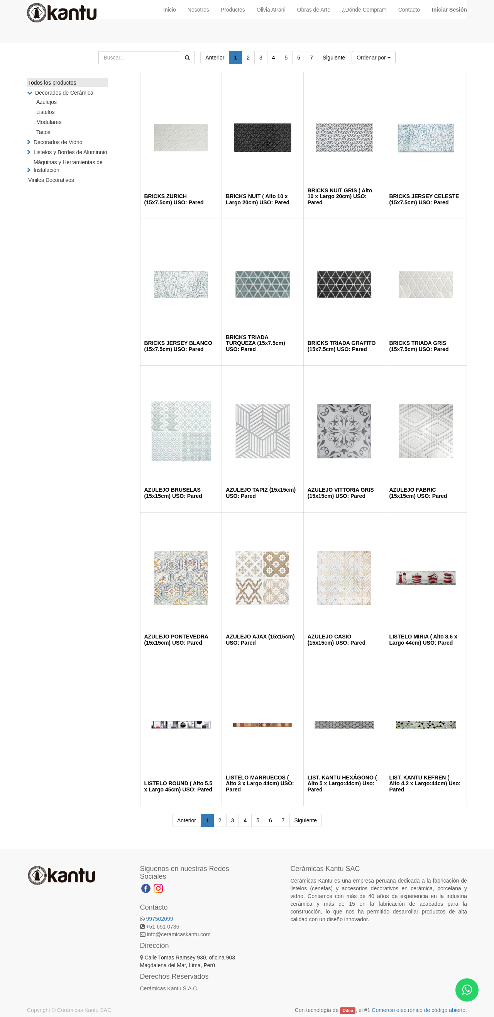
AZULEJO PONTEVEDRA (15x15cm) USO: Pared (176, 639)
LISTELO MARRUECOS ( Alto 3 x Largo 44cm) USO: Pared (260, 783)
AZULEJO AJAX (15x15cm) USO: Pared (260, 639)
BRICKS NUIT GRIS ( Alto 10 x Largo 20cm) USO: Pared (340, 196)
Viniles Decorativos (51, 180)
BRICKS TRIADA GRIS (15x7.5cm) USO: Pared (418, 346)
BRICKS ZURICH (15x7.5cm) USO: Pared (174, 199)
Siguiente (334, 57)
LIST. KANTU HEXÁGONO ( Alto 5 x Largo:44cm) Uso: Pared (342, 783)
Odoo (348, 1010)
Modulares (48, 122)
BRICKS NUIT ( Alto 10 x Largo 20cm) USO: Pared (257, 199)
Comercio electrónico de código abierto (418, 1010)
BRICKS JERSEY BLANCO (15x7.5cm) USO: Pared (178, 346)
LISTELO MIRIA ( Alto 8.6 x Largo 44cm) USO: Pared (423, 639)
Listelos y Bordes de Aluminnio (70, 152)
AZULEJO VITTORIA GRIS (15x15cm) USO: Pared (341, 493)
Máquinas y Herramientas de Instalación (68, 166)
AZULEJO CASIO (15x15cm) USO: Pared (336, 639)
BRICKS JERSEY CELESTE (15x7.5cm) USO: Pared (424, 199)
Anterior (214, 57)
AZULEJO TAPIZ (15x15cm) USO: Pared (261, 493)
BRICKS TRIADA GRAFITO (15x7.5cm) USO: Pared (342, 346)
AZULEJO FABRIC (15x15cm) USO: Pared (418, 493)
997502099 (159, 919)
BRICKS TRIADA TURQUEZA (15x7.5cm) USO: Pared (255, 343)
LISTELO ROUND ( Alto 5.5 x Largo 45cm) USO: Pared (178, 786)
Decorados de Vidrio (58, 142)
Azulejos (46, 102)
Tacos (43, 132)
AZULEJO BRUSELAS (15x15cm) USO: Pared (173, 493)
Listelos (45, 112)
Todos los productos (52, 83)
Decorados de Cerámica (64, 93)
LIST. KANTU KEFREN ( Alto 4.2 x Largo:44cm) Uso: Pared (424, 783)
